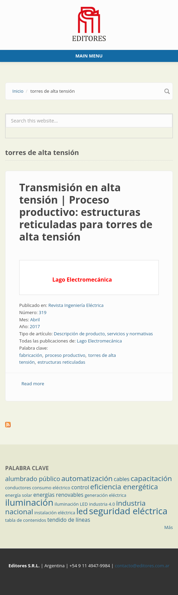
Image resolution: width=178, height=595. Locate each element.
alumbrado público (32, 479)
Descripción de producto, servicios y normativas (103, 334)
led (82, 511)
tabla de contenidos (25, 520)
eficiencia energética (124, 486)
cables (122, 479)
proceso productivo (65, 355)
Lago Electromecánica (99, 341)
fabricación (30, 355)
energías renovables (58, 495)
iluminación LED (71, 504)
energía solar (18, 495)
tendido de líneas (68, 519)
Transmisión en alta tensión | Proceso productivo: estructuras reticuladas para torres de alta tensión (85, 212)
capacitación (151, 478)
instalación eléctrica (54, 512)
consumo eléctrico (51, 487)
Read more (33, 383)
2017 (35, 326)
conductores (18, 487)
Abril (35, 319)
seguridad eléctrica (128, 511)
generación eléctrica (106, 495)
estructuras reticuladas (61, 362)
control (80, 487)
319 (42, 312)
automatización (87, 478)
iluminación (29, 502)
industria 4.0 (102, 504)
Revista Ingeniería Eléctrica (76, 305)
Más (168, 527)
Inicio (17, 91)
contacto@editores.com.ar (142, 565)
